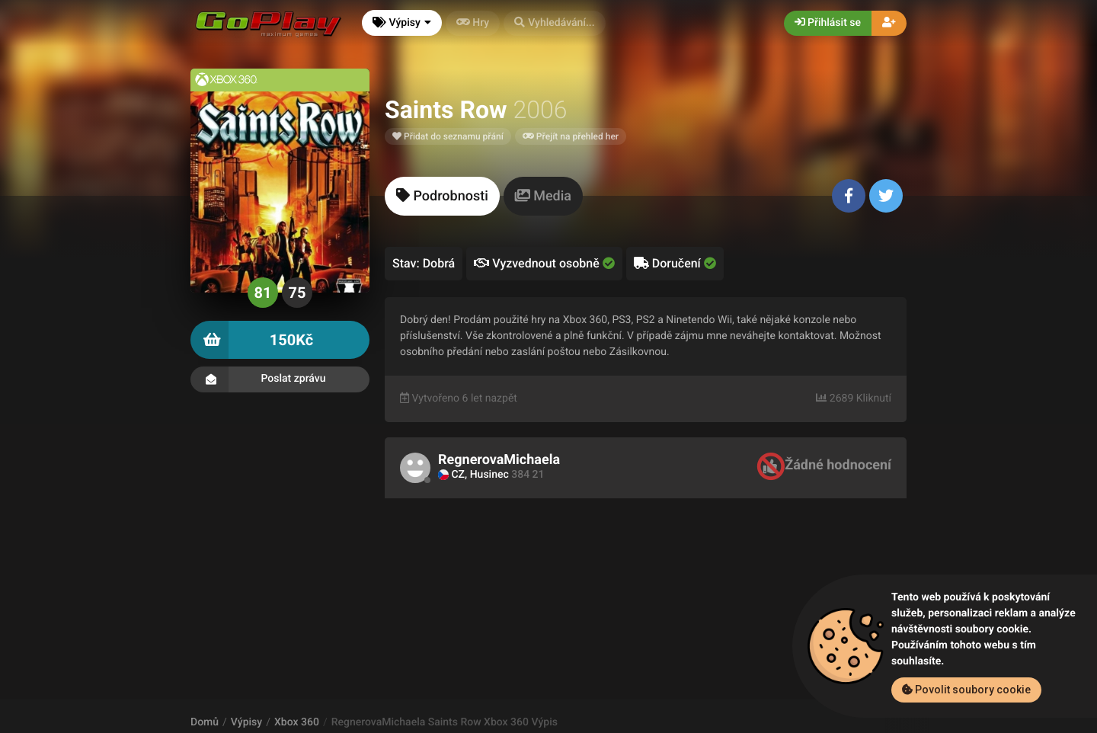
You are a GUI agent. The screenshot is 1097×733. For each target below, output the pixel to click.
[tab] (442, 196)
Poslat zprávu (279, 379)
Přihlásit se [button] (828, 23)
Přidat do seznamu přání (448, 136)
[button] (555, 23)
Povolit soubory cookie (966, 689)
